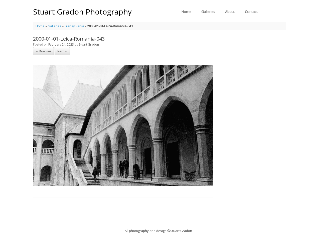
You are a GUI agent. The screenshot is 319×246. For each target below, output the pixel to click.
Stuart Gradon (89, 44)
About (230, 11)
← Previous (43, 51)
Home (186, 11)
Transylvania (74, 26)
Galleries (208, 11)
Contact (251, 11)
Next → (62, 51)
